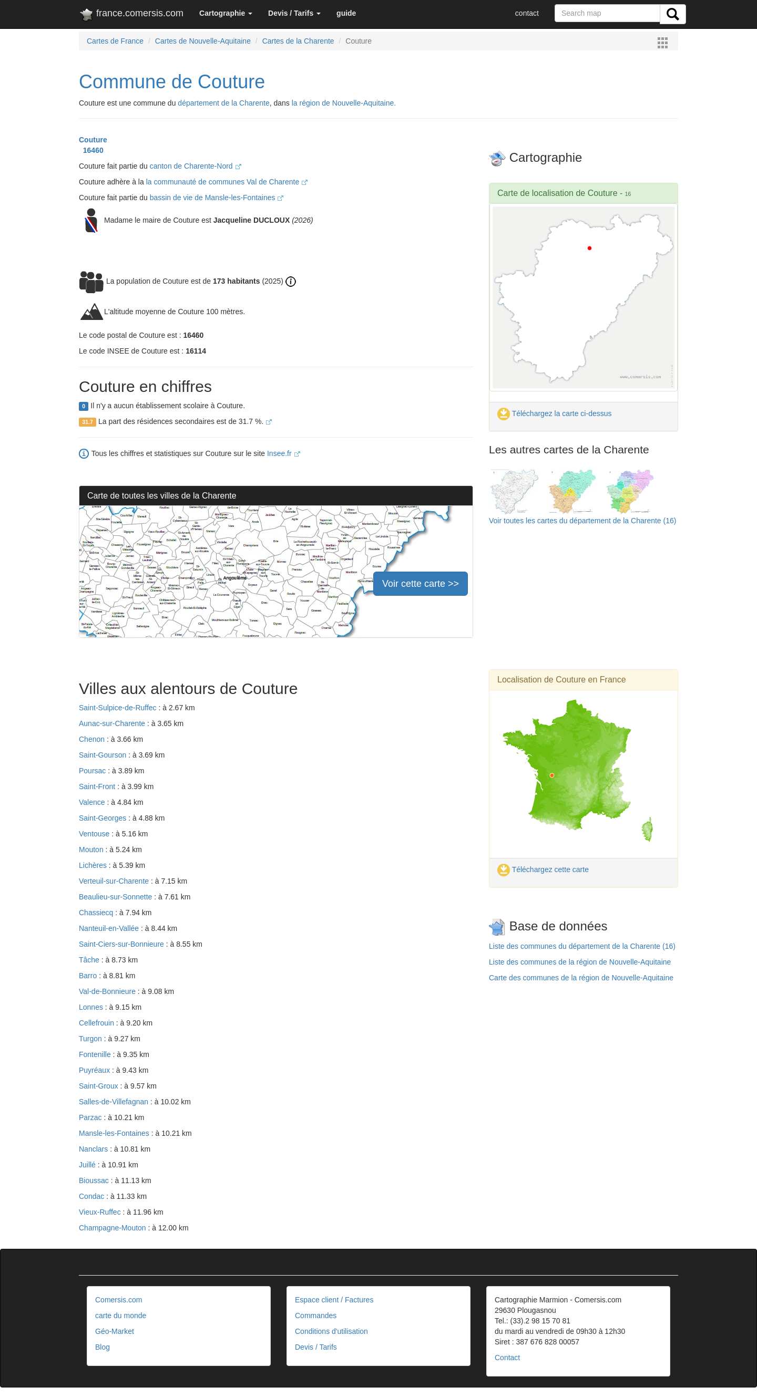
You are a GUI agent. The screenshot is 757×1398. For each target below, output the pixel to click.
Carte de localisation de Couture (557, 193)
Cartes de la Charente (298, 41)
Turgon (91, 1038)
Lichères (94, 865)
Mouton (92, 849)
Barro (89, 975)
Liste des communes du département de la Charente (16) (582, 946)
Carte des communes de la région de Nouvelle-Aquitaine (581, 978)
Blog (102, 1347)
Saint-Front (98, 786)
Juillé (88, 1165)
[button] (225, 13)
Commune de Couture (172, 81)
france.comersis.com (131, 15)
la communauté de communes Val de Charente (227, 182)
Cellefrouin (97, 1023)
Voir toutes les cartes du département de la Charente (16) (582, 520)
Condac (92, 1196)
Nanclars (94, 1149)
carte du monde (120, 1315)
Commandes (315, 1315)
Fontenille (96, 1054)
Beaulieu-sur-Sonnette (116, 897)
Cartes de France (115, 41)
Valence (93, 802)
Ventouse (95, 834)
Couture (93, 140)
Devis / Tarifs (316, 1347)
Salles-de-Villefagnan (114, 1101)
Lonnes (92, 1007)
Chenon (93, 739)
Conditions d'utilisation (331, 1331)
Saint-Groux (99, 1086)
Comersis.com (118, 1300)
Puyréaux (95, 1070)
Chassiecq (97, 912)
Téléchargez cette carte (543, 869)
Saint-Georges (103, 818)
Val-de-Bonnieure (108, 991)
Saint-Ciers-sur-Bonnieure (122, 944)
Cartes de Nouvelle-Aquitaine (203, 41)
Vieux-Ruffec (101, 1212)
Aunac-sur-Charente (113, 723)
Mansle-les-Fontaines (115, 1133)
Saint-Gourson (103, 755)
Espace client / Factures (334, 1300)
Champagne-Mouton (113, 1228)
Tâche (90, 960)
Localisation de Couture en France (561, 679)
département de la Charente (223, 103)
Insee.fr (283, 453)
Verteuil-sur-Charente (115, 881)
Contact (507, 1357)
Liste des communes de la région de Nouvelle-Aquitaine (580, 962)
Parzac (91, 1117)
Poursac (93, 771)
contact (527, 13)
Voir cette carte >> (420, 583)
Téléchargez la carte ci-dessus (554, 413)
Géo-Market (114, 1331)
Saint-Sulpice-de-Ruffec (118, 707)
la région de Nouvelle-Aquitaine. (344, 103)
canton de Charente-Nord (195, 166)
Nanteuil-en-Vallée (110, 928)
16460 (91, 150)
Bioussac (95, 1180)
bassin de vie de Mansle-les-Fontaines (217, 197)
